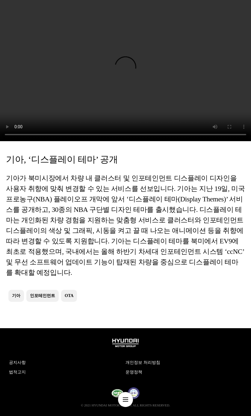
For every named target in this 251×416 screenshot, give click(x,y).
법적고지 (17, 372)
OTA (69, 295)
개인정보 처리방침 (143, 362)
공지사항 (17, 362)
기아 (16, 295)
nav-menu (125, 399)
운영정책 (134, 372)
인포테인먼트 (42, 295)
